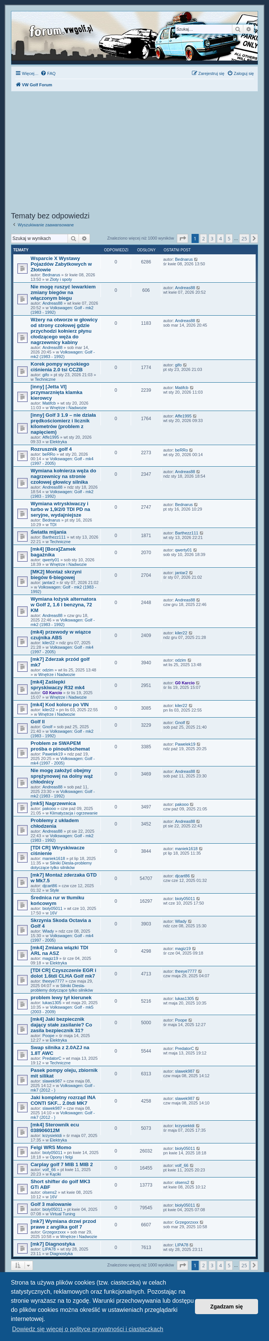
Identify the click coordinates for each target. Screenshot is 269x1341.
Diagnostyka (61, 1253)
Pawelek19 (52, 754)
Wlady (48, 931)
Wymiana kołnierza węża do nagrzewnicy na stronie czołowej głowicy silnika (63, 476)
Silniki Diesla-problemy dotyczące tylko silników (61, 865)
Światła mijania (48, 532)
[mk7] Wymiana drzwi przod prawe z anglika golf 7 (63, 1224)
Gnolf (47, 726)
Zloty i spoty (61, 279)
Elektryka (58, 441)
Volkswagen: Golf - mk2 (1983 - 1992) (63, 354)
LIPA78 (49, 1249)
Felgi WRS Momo (51, 1147)
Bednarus (51, 275)
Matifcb (49, 403)
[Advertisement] (134, 153)
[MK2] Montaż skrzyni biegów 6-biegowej (56, 574)
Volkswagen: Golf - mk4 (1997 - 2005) (63, 760)
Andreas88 (52, 303)
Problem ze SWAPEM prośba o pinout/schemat (60, 746)
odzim (47, 670)
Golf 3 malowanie (51, 1204)
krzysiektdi (52, 1135)
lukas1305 (51, 1002)
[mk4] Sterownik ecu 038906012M (55, 1127)
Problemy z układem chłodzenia (55, 823)
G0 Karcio (52, 692)
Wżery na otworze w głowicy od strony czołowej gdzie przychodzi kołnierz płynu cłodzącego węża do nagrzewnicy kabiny (64, 331)
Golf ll (38, 721)
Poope (48, 1035)
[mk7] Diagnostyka (53, 1244)
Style (54, 890)
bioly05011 (52, 908)
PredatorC (51, 1058)
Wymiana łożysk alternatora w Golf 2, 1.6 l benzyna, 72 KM (63, 604)
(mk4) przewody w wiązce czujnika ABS (61, 634)
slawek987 (52, 1081)
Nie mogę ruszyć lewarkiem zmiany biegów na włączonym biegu (63, 292)
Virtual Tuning (62, 1214)
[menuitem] (48, 73)
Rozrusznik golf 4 (51, 449)
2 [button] (203, 238)
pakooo (49, 808)
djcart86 (49, 885)
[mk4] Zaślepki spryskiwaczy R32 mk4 (58, 684)
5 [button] (229, 238)
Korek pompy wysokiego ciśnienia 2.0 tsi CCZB (60, 366)
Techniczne (45, 379)
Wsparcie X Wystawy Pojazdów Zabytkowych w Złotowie (61, 264)
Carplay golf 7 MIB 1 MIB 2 (62, 1164)
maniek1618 (53, 858)
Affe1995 (50, 437)
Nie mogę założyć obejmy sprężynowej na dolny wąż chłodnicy (62, 776)
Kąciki (55, 1174)
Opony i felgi (61, 1157)
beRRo (48, 454)
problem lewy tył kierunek (61, 997)
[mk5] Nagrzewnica (53, 803)
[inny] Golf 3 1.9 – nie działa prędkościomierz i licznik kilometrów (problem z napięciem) (63, 423)
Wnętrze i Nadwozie (68, 407)
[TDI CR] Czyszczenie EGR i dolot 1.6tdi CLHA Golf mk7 (63, 973)
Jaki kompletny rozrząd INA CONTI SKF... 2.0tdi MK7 (63, 1100)
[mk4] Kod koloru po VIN (60, 704)
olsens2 (49, 1192)
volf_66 (49, 1169)
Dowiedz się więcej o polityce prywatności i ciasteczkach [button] (87, 1329)
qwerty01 (50, 560)
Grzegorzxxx (54, 1232)
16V (53, 913)
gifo (45, 374)
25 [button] (244, 238)
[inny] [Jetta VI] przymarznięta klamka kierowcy (56, 392)
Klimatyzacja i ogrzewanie (74, 813)
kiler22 (48, 642)
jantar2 (48, 582)
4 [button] (220, 238)
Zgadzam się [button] (226, 1307)
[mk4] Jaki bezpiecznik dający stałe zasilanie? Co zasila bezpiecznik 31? (61, 1024)
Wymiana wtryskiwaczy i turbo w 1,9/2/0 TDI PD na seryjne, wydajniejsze (60, 509)
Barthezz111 (54, 537)
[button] (182, 238)
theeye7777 (53, 981)
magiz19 (50, 958)
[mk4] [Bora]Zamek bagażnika (53, 552)
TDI (53, 524)
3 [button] (212, 238)
